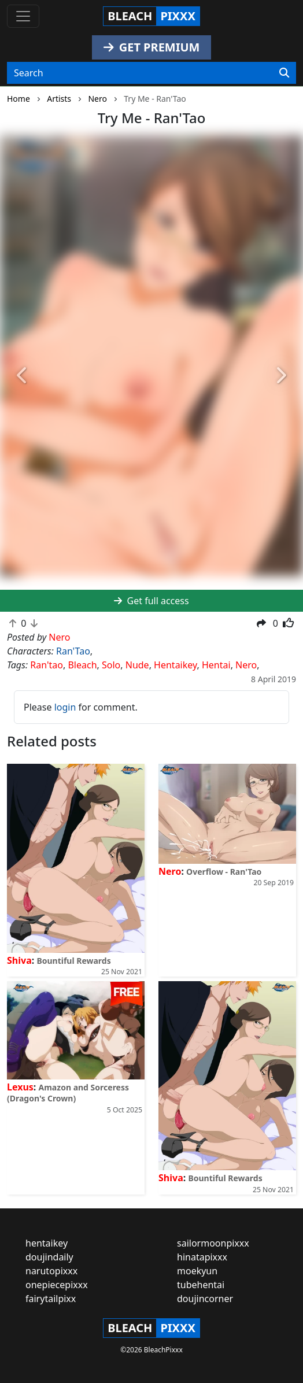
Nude (137, 665)
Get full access (151, 600)
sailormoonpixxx (213, 1243)
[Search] (284, 73)
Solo (111, 665)
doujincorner (205, 1298)
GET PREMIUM (152, 47)
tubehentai (200, 1284)
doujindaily (49, 1257)
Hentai (216, 665)
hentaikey (46, 1243)
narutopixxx (51, 1270)
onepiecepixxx (56, 1284)
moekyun (197, 1270)
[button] (23, 375)
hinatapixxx (202, 1257)
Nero (246, 665)
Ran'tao (46, 665)
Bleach (82, 665)
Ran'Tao (73, 651)
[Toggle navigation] (23, 16)
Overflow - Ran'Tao (223, 871)
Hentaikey (175, 665)
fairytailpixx (50, 1298)
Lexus (20, 1087)
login (65, 707)
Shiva (19, 960)
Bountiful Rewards (73, 960)
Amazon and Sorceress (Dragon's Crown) (68, 1093)
